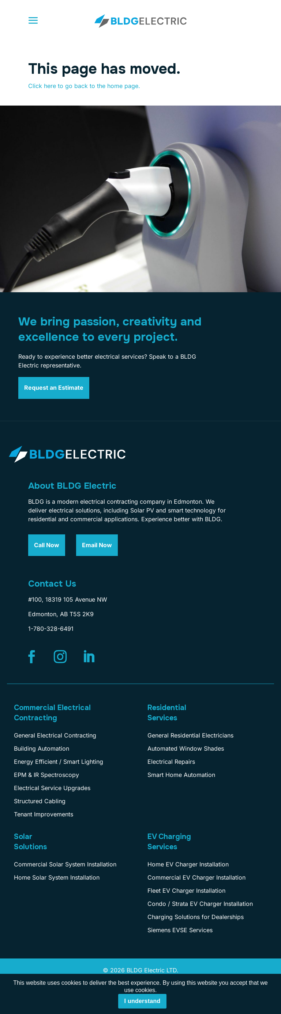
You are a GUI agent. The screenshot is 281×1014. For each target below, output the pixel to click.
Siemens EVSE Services (180, 930)
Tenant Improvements (43, 814)
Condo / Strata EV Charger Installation (200, 903)
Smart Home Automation (181, 774)
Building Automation (41, 748)
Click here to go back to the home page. (84, 85)
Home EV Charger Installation (188, 864)
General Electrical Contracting (55, 735)
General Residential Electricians (190, 735)
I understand (142, 1001)
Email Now (97, 545)
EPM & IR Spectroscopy (46, 774)
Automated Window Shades (185, 748)
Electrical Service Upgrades (52, 788)
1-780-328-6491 (51, 628)
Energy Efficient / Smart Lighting (58, 761)
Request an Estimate (53, 387)
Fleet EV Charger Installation (186, 890)
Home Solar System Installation (57, 877)
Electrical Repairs (171, 761)
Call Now (46, 545)
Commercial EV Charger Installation (196, 877)
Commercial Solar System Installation (65, 864)
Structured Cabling (39, 801)
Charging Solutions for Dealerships (195, 916)
